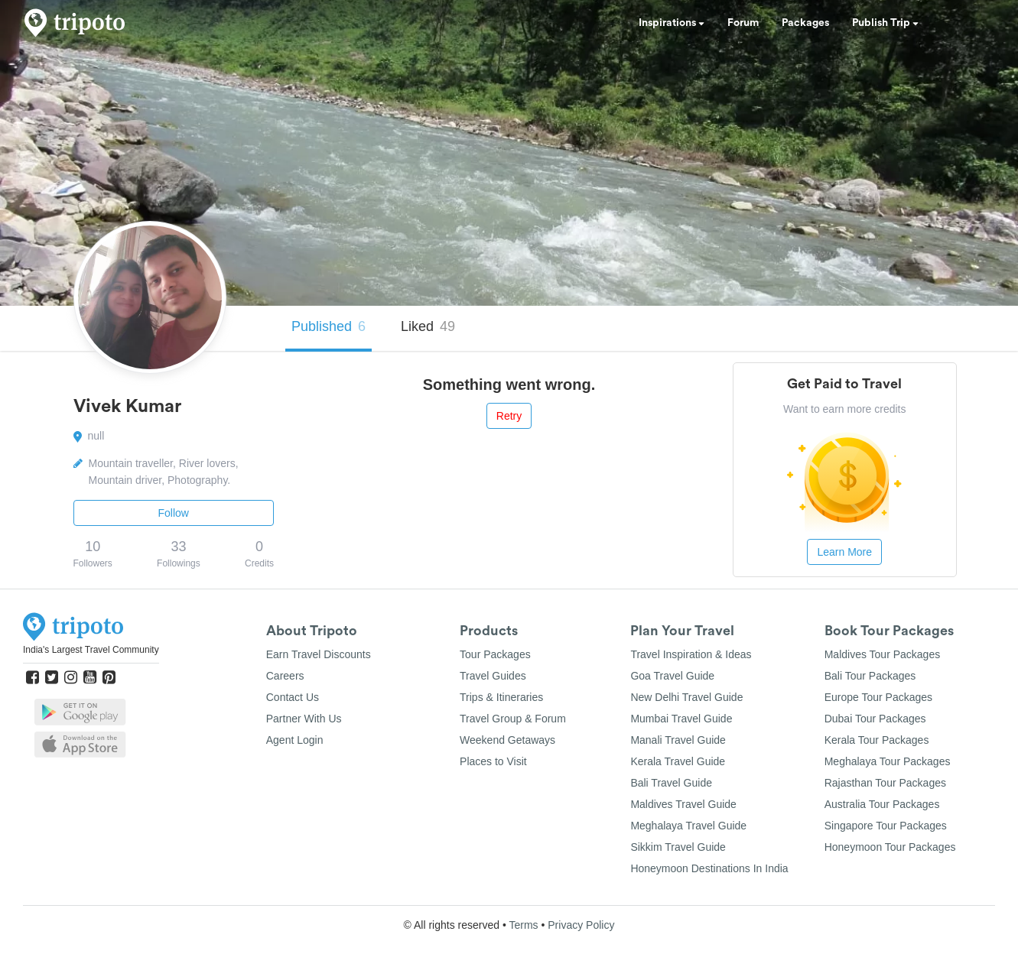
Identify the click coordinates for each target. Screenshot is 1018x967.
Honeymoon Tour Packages (890, 847)
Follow (173, 513)
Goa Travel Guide (672, 676)
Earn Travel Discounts (318, 654)
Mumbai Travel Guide (681, 718)
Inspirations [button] (671, 23)
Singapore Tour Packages (885, 825)
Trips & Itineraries (501, 697)
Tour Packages (495, 654)
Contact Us (292, 697)
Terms (523, 925)
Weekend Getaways (507, 740)
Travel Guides (493, 676)
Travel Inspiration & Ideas (690, 654)
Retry (509, 416)
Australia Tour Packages (882, 804)
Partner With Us (304, 718)
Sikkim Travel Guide (677, 847)
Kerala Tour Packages (876, 740)
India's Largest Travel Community (91, 649)
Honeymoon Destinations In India (709, 868)
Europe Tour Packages (878, 697)
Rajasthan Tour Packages (885, 783)
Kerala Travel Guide (677, 761)
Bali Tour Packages (870, 676)
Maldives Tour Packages (882, 654)
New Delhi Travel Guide (686, 697)
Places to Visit (493, 761)
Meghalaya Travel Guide (688, 825)
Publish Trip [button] (885, 23)
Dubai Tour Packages (875, 718)
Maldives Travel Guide (683, 804)
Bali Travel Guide (671, 783)
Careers (285, 676)
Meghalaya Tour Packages (887, 761)
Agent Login (295, 740)
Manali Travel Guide (678, 740)
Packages (805, 23)
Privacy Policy (581, 925)
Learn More (844, 552)
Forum (743, 23)
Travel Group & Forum (513, 718)
